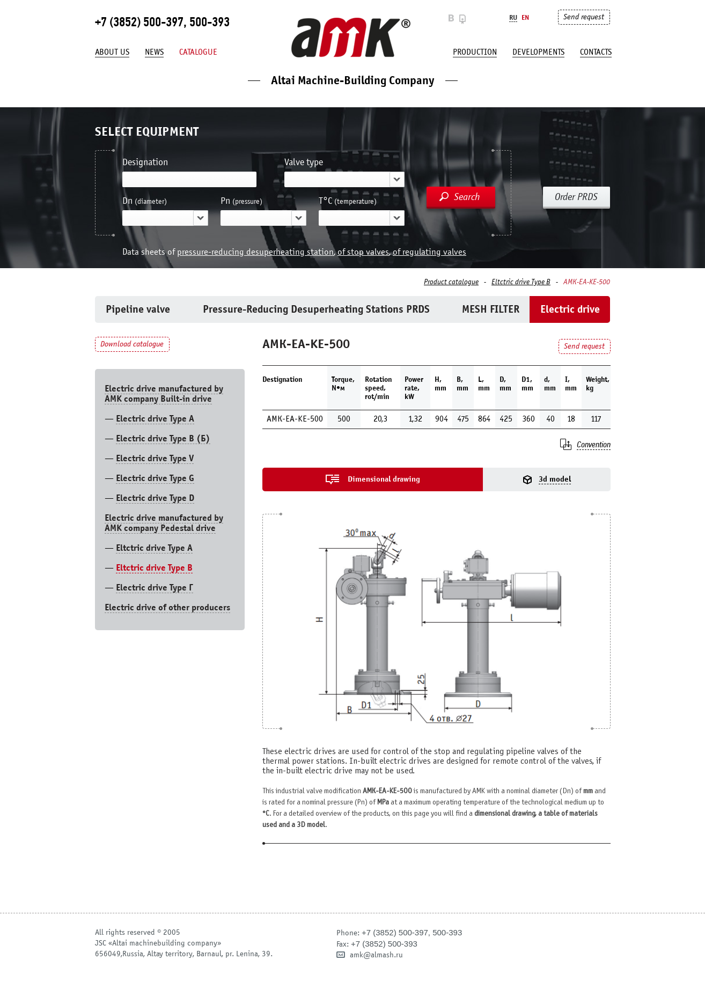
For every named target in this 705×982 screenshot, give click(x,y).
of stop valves (363, 252)
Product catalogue (451, 282)
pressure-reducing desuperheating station (255, 252)
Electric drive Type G (155, 478)
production (475, 52)
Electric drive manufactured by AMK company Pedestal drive (164, 523)
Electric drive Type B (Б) (163, 438)
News (154, 52)
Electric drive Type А (155, 419)
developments (538, 52)
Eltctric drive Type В (520, 282)
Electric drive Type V (155, 458)
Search (467, 197)
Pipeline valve (138, 309)
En (525, 17)
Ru (513, 17)
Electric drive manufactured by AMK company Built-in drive (164, 393)
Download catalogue (132, 344)
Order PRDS (576, 197)
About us (112, 52)
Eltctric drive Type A (154, 548)
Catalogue (198, 52)
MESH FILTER (490, 309)
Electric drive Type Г (154, 587)
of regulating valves (429, 252)
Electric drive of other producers (167, 607)
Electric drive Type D (155, 498)
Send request (583, 16)
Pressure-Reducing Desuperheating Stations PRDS (316, 309)
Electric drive (570, 309)
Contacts (596, 52)
